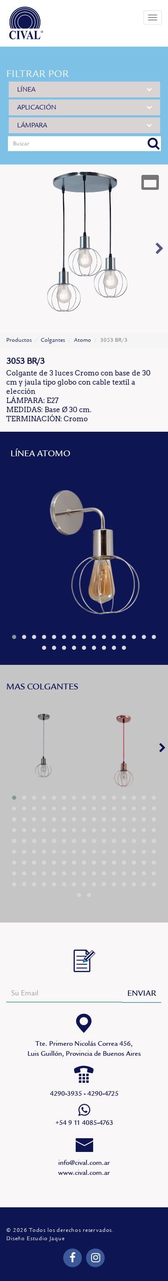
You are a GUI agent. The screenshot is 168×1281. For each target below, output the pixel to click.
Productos (19, 340)
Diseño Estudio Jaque (35, 1238)
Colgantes (53, 340)
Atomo (82, 340)
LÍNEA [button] (84, 89)
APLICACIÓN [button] (84, 107)
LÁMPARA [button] (84, 125)
